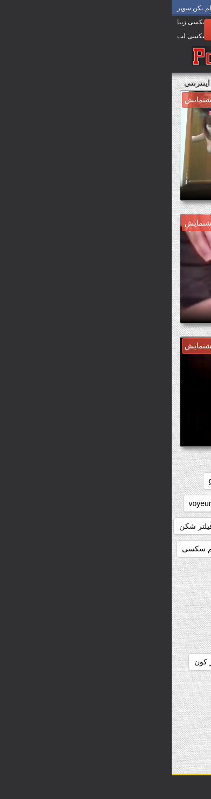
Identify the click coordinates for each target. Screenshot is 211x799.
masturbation (128, 503)
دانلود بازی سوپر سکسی (159, 548)
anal (191, 480)
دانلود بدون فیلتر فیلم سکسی (56, 548)
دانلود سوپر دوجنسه (166, 707)
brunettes (99, 480)
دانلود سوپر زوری (170, 729)
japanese (182, 503)
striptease (73, 503)
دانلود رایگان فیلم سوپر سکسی (148, 639)
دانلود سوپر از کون (52, 661)
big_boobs (149, 480)
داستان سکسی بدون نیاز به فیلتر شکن (68, 526)
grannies (51, 480)
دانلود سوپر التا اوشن (101, 684)
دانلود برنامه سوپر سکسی (156, 571)
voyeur (28, 503)
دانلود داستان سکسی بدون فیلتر (147, 594)
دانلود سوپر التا (174, 684)
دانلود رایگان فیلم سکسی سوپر (148, 661)
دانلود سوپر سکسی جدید (86, 729)
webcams (182, 526)
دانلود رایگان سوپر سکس (157, 616)
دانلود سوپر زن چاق (87, 707)
